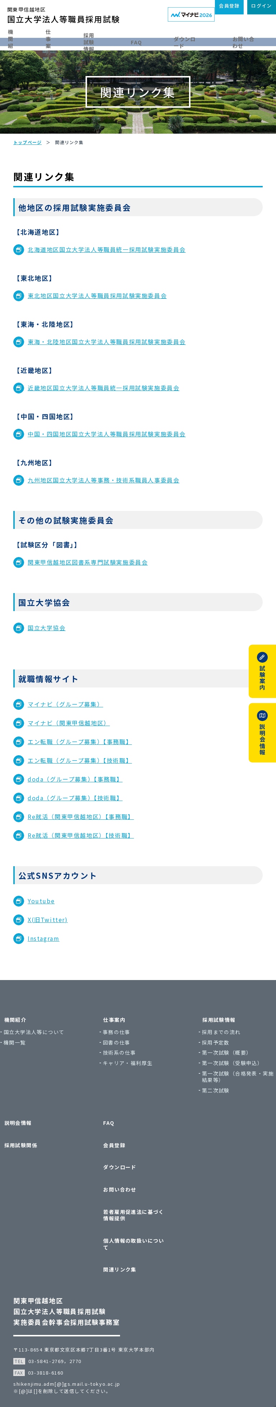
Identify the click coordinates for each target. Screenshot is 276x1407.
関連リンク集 (122, 1247)
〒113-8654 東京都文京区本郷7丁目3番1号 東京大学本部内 (92, 1322)
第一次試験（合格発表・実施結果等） (220, 1108)
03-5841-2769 (54, 1334)
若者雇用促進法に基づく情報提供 (136, 1209)
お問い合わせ (122, 1192)
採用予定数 (208, 1067)
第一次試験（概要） (220, 1077)
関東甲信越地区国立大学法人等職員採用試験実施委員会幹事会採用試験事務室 (75, 1284)
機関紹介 (18, 40)
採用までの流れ (214, 1057)
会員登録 (117, 1164)
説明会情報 (35, 1150)
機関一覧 (36, 1073)
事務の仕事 (124, 1057)
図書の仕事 (124, 1067)
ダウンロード (197, 40)
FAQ (155, 40)
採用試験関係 (38, 1164)
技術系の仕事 (126, 1077)
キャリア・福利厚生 (135, 1088)
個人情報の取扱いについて (136, 1230)
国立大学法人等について (52, 1060)
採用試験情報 (107, 40)
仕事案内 (61, 40)
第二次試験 (208, 1121)
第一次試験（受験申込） (211, 1091)
